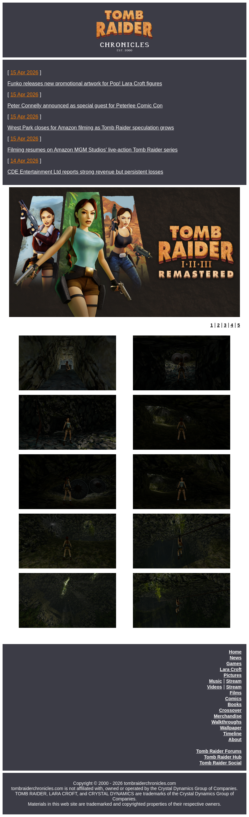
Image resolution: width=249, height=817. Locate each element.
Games (234, 663)
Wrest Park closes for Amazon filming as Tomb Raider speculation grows (90, 127)
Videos (214, 686)
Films (236, 692)
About (235, 739)
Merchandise (228, 716)
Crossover (230, 710)
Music (215, 681)
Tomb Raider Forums (219, 751)
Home (235, 651)
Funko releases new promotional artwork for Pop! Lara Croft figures (84, 83)
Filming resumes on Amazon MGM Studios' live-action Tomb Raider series (92, 149)
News (236, 657)
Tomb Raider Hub (223, 757)
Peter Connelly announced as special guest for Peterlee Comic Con (85, 105)
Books (235, 704)
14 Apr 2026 (24, 161)
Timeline (232, 733)
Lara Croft (231, 669)
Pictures (233, 675)
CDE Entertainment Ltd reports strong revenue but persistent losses (85, 172)
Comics (233, 698)
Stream (234, 681)
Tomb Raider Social (220, 762)
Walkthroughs (226, 722)
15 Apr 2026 (24, 72)
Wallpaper (231, 727)
